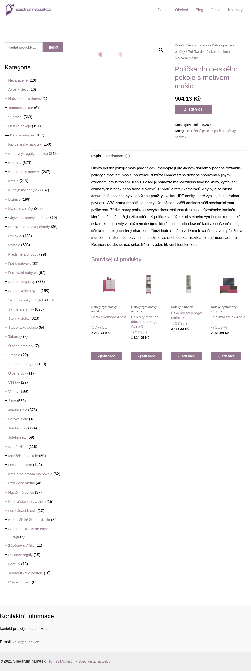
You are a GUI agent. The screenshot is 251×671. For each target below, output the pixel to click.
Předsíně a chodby (23, 255)
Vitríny (13, 392)
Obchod (181, 10)
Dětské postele (20, 465)
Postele (14, 245)
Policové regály (21, 555)
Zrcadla (14, 355)
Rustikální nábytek (23, 273)
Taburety (15, 337)
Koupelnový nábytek (25, 172)
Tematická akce (21, 108)
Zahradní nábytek (22, 364)
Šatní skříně (18, 447)
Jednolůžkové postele (26, 573)
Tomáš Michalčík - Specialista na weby (81, 662)
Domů (163, 10)
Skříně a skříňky (21, 309)
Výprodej (15, 117)
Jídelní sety (17, 437)
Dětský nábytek (22, 135)
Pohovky (15, 236)
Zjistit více (193, 109)
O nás (216, 10)
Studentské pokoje (23, 328)
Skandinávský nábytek (26, 300)
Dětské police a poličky (208, 131)
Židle (12, 401)
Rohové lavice (20, 582)
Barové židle (18, 419)
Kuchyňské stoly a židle (27, 502)
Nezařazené (18, 80)
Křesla (13, 181)
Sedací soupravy (22, 282)
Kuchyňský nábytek (24, 190)
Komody (15, 163)
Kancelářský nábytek (25, 144)
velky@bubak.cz (26, 642)
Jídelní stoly (18, 428)
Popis (96, 157)
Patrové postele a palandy (29, 227)
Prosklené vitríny (22, 483)
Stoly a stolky (19, 319)
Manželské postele (23, 456)
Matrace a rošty (21, 209)
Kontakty (235, 10)
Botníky (14, 564)
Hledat (52, 47)
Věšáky (14, 383)
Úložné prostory (21, 346)
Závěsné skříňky (21, 546)
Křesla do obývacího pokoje (31, 474)
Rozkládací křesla (23, 511)
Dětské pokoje (20, 126)
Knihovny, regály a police (28, 154)
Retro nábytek (20, 264)
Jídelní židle (18, 410)
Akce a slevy (18, 90)
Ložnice (14, 199)
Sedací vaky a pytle (24, 291)
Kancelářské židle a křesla (30, 520)
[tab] (96, 157)
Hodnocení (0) (118, 157)
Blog (199, 10)
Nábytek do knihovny (25, 99)
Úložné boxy (18, 373)
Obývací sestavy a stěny (28, 218)
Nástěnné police (21, 492)
